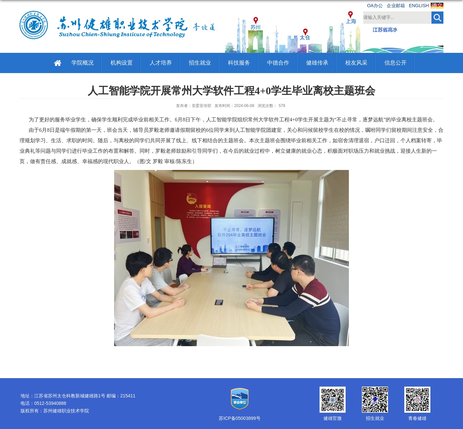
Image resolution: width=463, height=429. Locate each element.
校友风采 (356, 63)
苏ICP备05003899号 (240, 418)
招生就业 (200, 63)
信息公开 (395, 63)
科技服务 (239, 63)
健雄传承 (317, 63)
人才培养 (161, 63)
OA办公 (375, 5)
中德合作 (278, 63)
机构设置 (122, 63)
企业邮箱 (396, 5)
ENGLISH (419, 5)
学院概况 (82, 63)
